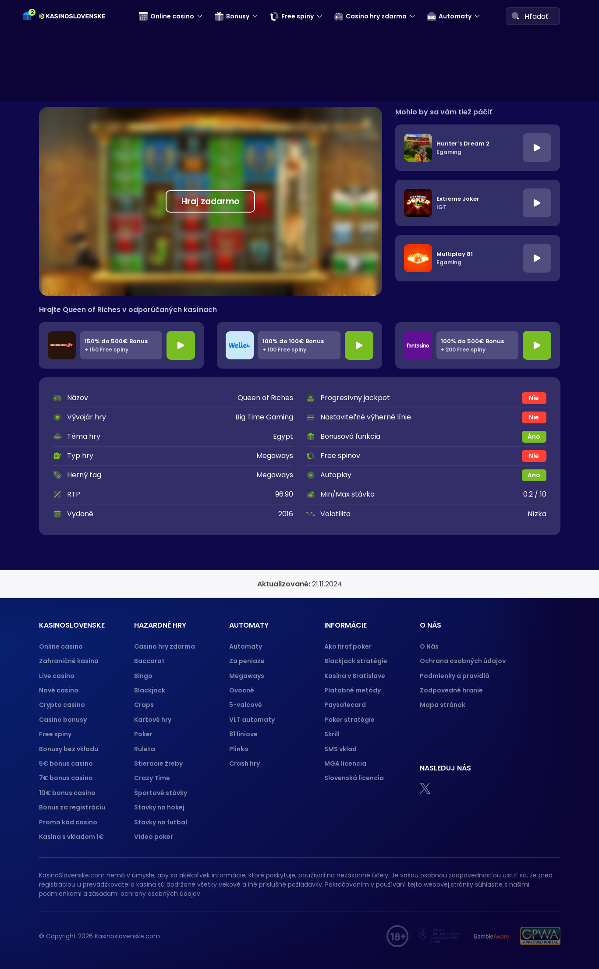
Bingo (143, 675)
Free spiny (292, 16)
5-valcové (245, 704)
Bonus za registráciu (72, 807)
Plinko (238, 749)
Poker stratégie (349, 719)
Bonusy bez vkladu (68, 749)
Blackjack (149, 690)
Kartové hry (152, 719)
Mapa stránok (442, 704)
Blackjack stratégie (355, 661)
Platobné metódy (352, 690)
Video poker (153, 836)
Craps (144, 704)
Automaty (449, 16)
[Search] (515, 15)
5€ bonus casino (66, 763)
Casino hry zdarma (370, 16)
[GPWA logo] (540, 936)
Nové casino (58, 690)
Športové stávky (160, 792)
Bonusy (232, 16)
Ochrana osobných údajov (463, 661)
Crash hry (244, 763)
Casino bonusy (63, 719)
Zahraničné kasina (69, 661)
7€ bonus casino (66, 778)
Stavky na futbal (160, 822)
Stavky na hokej (159, 807)
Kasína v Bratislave (354, 675)
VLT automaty (252, 719)
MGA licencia (345, 763)
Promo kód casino (68, 822)
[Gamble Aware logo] (491, 936)
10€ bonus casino (67, 792)
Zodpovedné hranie (451, 690)
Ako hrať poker (348, 646)
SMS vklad (340, 749)
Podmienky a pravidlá (454, 675)
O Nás (429, 646)
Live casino (56, 675)
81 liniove (243, 734)
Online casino (166, 16)
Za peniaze (247, 661)
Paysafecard (345, 704)
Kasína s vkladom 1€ (71, 836)
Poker (143, 734)
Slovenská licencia (354, 778)
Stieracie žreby (158, 763)
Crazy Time (152, 778)
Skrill (332, 734)
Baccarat (149, 661)
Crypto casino (62, 704)
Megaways (246, 675)
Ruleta (144, 749)
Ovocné (241, 690)
